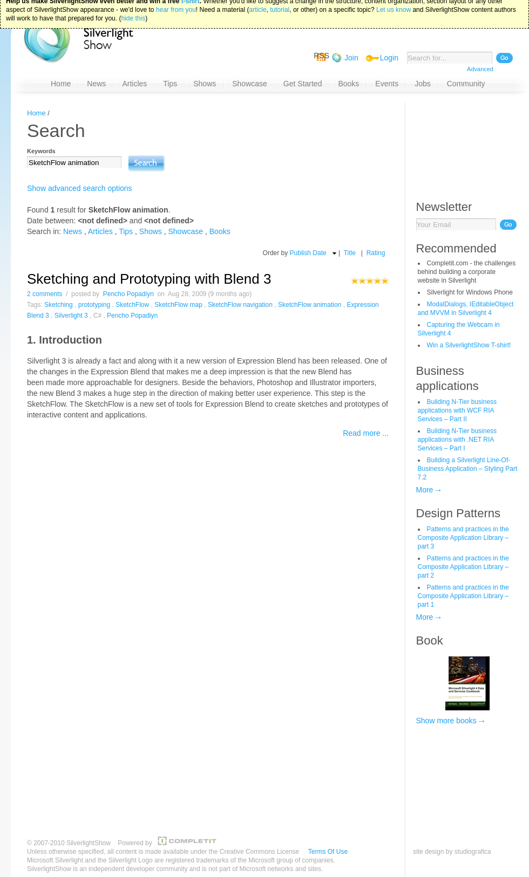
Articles (100, 231)
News (72, 231)
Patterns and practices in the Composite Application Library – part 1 (463, 596)
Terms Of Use (328, 851)
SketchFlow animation (309, 305)
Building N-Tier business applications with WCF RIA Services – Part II (457, 410)
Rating (376, 253)
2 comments (44, 294)
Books (219, 231)
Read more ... (366, 433)
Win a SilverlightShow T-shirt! (469, 345)
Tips (126, 231)
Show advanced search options (79, 188)
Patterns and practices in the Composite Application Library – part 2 (463, 566)
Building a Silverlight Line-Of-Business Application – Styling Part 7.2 (468, 468)
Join (351, 57)
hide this (133, 5)
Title (350, 253)
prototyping (94, 305)
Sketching (58, 305)
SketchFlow (132, 305)
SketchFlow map (178, 305)
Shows (150, 231)
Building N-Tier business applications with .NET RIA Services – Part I (457, 439)
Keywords (41, 151)
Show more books (446, 720)
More (424, 489)
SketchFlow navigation (240, 305)
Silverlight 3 (71, 315)
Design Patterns (458, 513)
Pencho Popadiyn (128, 294)
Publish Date (308, 253)
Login (389, 57)
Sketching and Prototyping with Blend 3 (149, 279)
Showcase (186, 231)
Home (36, 113)
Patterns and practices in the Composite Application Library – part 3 (463, 537)
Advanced (480, 69)
